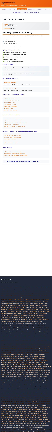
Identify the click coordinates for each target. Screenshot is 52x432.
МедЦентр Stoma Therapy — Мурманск (11, 142)
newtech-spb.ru (42, 362)
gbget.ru (49, 346)
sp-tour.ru (25, 419)
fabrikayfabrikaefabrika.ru (40, 317)
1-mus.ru (38, 311)
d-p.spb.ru (3, 403)
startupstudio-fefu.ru (33, 366)
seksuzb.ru (32, 325)
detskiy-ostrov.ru (31, 386)
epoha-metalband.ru (17, 382)
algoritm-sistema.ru (39, 364)
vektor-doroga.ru (13, 297)
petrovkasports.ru (21, 348)
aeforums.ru (35, 388)
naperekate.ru (3, 321)
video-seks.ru (34, 323)
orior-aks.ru (39, 405)
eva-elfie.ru (27, 354)
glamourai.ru (29, 423)
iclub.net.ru (3, 411)
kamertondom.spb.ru (29, 372)
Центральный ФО (12, 9)
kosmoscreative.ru (22, 401)
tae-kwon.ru (45, 376)
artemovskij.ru (44, 411)
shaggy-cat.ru (36, 303)
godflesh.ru (46, 364)
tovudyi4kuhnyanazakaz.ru (24, 325)
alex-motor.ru (25, 407)
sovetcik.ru (30, 421)
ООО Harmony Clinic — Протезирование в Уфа (12, 151)
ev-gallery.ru (46, 303)
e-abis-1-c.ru (42, 309)
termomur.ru (13, 358)
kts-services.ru (11, 309)
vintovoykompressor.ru (41, 368)
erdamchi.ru (29, 358)
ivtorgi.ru (34, 429)
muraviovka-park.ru (41, 358)
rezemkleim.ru (3, 364)
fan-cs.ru (29, 419)
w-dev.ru (47, 382)
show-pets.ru (41, 297)
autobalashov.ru (4, 368)
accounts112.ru (4, 303)
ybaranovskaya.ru (36, 421)
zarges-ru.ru (40, 366)
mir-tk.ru (13, 323)
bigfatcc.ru (31, 295)
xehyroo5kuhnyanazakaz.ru (30, 317)
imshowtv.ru (40, 417)
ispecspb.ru (29, 376)
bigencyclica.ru (25, 378)
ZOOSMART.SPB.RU (10, 415)
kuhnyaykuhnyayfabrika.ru (25, 327)
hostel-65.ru (3, 295)
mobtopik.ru (3, 419)
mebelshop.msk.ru (4, 401)
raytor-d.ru (18, 307)
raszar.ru (44, 323)
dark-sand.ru (17, 309)
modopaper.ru (39, 346)
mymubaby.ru (10, 382)
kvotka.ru (32, 374)
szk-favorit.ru (3, 407)
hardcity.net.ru (38, 425)
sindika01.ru (47, 309)
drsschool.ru (3, 415)
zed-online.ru (21, 319)
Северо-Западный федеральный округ (11, 5)
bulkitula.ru (47, 299)
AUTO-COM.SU (11, 399)
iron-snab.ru (36, 374)
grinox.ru (19, 411)
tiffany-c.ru (41, 401)
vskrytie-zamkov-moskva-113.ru (6, 319)
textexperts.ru (37, 360)
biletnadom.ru (15, 319)
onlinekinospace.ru (25, 366)
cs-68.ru (40, 321)
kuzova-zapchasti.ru (17, 425)
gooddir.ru (3, 386)
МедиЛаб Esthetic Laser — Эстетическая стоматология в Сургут (16, 155)
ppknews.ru (42, 421)
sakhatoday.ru (9, 388)
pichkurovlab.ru (31, 352)
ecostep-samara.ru (46, 401)
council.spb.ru (31, 409)
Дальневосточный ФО (17, 12)
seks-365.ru (29, 350)
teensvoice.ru (7, 354)
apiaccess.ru (30, 413)
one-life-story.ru (39, 301)
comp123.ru (46, 352)
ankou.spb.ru (37, 386)
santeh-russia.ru (34, 419)
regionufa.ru (22, 356)
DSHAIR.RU (47, 419)
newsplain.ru (28, 346)
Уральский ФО (39, 9)
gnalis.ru (42, 299)
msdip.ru (29, 362)
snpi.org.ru (16, 380)
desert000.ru (30, 429)
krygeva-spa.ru (27, 380)
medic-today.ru (37, 352)
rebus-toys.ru (3, 315)
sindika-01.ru (22, 309)
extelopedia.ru (46, 378)
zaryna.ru (31, 356)
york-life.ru (41, 348)
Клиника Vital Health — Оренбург (10, 104)
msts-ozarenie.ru (31, 411)
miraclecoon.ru (10, 299)
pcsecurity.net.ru (9, 419)
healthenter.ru (31, 360)
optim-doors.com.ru (4, 429)
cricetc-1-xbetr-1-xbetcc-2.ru (30, 301)
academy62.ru (3, 417)
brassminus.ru (34, 423)
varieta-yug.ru (3, 307)
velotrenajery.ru (20, 297)
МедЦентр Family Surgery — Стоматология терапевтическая (15, 122)
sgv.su (6, 386)
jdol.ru (33, 362)
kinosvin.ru (22, 384)
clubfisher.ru (18, 358)
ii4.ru (20, 427)
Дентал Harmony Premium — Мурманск (11, 100)
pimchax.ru (26, 319)
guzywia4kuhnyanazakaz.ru (40, 325)
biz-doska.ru (36, 354)
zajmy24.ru (43, 315)
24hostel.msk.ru (42, 382)
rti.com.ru (16, 417)
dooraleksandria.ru (18, 311)
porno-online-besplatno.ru (29, 348)
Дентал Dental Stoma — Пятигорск (10, 110)
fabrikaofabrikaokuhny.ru (5, 327)
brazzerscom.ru (15, 317)
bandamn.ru (25, 313)
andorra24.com (30, 427)
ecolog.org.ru (3, 372)
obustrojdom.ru (24, 421)
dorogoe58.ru (3, 425)
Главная (2, 5)
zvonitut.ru (19, 364)
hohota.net (17, 399)
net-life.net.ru (35, 372)
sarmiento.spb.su (40, 378)
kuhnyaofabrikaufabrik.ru (11, 321)
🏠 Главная (4, 9)
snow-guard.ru (35, 335)
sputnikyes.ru (23, 388)
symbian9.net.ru (41, 419)
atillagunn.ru (23, 307)
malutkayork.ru (32, 384)
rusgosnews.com (29, 382)
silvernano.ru (3, 297)
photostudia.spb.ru (34, 415)
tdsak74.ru (22, 374)
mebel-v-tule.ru (45, 417)
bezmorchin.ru (17, 376)
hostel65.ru (20, 299)
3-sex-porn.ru (42, 311)
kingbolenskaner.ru (18, 407)
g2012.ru (27, 303)
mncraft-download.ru (32, 364)
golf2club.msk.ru (29, 388)
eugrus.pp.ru (47, 374)
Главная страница (35, 161)
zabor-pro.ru (40, 423)
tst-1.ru (31, 303)
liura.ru (24, 299)
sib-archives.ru (36, 309)
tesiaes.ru (30, 403)
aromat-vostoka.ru (31, 399)
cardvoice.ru (34, 346)
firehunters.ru (33, 299)
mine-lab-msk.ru (33, 311)
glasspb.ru (28, 299)
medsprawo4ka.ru (21, 317)
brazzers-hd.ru (31, 319)
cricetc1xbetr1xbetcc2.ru (11, 307)
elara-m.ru (19, 368)
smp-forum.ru (10, 401)
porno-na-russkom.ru (15, 295)
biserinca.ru (27, 417)
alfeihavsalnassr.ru (4, 348)
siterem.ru (26, 409)
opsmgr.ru (41, 303)
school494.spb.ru (4, 382)
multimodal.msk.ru (46, 388)
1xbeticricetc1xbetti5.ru (34, 307)
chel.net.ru (33, 380)
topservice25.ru (4, 427)
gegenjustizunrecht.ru (47, 366)
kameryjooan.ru (38, 411)
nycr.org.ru (14, 429)
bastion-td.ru (16, 401)
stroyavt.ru (12, 374)
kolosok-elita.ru (39, 376)
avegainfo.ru (13, 378)
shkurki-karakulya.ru (33, 370)
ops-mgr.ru (7, 305)
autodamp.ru (3, 346)
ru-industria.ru (3, 366)
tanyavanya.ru (18, 362)
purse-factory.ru (4, 313)
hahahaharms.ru (22, 303)
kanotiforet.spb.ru (40, 370)
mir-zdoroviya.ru (15, 409)
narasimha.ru (8, 346)
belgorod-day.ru (21, 352)
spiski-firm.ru (14, 368)
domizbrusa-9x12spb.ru (43, 335)
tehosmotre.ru (44, 305)
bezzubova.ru (29, 405)
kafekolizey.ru (44, 409)
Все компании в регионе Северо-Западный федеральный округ (18, 161)
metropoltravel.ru (42, 354)
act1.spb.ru (36, 407)
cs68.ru (22, 323)
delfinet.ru (46, 295)
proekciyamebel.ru (12, 423)
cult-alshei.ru (47, 421)
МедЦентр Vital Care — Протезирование (11, 124)
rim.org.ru (24, 423)
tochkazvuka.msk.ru (15, 405)
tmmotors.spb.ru (4, 421)
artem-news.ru (21, 417)
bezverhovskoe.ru (44, 413)
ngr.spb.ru (23, 382)
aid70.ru (7, 413)
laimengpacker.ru (10, 425)
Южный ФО (26, 12)
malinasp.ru (17, 384)
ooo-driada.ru (3, 409)
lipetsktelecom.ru (16, 325)
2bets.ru (35, 368)
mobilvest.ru (43, 399)
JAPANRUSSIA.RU (4, 423)
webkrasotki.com (19, 386)
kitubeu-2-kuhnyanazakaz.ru (21, 321)
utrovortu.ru (10, 368)
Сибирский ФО (47, 9)
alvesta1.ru (42, 386)
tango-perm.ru (44, 384)
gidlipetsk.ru (47, 407)
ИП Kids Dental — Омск (8, 108)
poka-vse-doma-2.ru (11, 303)
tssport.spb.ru (23, 427)
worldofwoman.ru (4, 360)
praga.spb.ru (8, 372)
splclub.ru (37, 348)
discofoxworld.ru (4, 299)
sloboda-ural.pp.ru (4, 399)
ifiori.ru (38, 429)
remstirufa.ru (23, 358)
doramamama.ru (35, 358)
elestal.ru (8, 297)
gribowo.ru (38, 299)
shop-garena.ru (22, 301)
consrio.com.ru (3, 378)
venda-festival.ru (4, 311)
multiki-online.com (11, 386)
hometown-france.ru (4, 301)
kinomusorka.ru (25, 368)
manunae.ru (44, 346)
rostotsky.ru (17, 356)
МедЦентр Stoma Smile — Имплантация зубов (12, 120)
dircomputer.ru (26, 360)
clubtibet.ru (34, 405)
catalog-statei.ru (43, 429)
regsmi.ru (6, 384)
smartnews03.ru (47, 297)
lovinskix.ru (36, 297)
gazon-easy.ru (8, 411)
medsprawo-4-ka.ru (24, 315)
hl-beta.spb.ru (47, 380)
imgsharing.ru (13, 354)
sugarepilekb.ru (14, 411)
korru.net (34, 378)
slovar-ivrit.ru (14, 350)
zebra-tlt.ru (9, 366)
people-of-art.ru (23, 405)
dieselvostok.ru (35, 382)
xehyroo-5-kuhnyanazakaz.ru (32, 321)
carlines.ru (8, 407)
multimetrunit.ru (20, 419)
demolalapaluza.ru (11, 362)
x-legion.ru (31, 309)
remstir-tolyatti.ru (24, 362)
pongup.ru (15, 299)
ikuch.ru (10, 429)
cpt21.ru (24, 376)
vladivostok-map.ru (28, 323)
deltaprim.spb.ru (38, 384)
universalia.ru (42, 356)
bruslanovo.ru (21, 409)
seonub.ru (15, 364)
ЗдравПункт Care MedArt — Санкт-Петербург (12, 135)
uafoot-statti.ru (41, 307)
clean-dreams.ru (11, 360)
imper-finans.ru (19, 423)
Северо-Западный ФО (21, 9)
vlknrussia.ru (18, 323)
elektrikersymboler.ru (16, 388)
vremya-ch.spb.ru (24, 429)
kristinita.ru (21, 360)
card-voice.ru (21, 335)
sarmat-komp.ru (13, 370)
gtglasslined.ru (15, 427)
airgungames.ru (32, 305)
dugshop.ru (43, 380)
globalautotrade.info (36, 413)
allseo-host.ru (38, 305)
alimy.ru (20, 399)
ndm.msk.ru (18, 413)
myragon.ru (40, 415)
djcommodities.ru (15, 346)
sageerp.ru (23, 425)
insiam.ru (8, 378)
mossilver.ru (48, 403)
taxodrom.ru (28, 425)
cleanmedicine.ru (8, 350)
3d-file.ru (27, 307)
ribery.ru (2, 350)
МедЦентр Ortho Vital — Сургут (10, 98)
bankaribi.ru (40, 323)
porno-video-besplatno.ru (21, 350)
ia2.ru (21, 376)
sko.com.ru (14, 403)
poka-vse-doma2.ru (25, 305)
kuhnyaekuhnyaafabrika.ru (15, 327)
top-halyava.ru (45, 301)
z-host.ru (36, 319)
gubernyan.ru (9, 427)
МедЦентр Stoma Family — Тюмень (10, 106)
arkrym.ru (16, 360)
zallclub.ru (40, 388)
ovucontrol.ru (34, 350)
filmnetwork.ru (11, 384)
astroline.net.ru (30, 407)
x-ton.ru (24, 346)
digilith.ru (26, 352)
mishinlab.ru (22, 295)
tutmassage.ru (47, 370)
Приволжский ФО (31, 9)
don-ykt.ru (3, 354)
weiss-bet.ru (27, 356)
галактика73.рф (8, 403)
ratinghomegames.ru (46, 425)
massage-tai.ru (9, 364)
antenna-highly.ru (26, 311)
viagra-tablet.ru (10, 313)
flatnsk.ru (12, 407)
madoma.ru (11, 348)
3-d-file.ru (17, 303)
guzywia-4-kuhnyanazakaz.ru (6, 323)
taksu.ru (42, 352)
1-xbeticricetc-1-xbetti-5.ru (13, 301)
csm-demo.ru (19, 305)
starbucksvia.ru (40, 295)
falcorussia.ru (14, 372)
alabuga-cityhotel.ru (16, 315)
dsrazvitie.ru (33, 425)
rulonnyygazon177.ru (28, 335)
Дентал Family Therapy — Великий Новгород (12, 137)
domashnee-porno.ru (20, 354)
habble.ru (35, 295)
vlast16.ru (30, 378)
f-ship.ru (2, 384)
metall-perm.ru (12, 413)
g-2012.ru (3, 305)
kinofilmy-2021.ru (4, 362)
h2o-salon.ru (26, 384)
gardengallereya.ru (10, 417)
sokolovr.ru (37, 362)
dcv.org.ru (48, 429)
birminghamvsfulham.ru (5, 370)
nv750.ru (20, 346)
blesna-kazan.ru (42, 403)
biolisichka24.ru (24, 364)
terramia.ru (45, 415)
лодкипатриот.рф (38, 409)
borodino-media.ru (10, 356)
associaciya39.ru (4, 376)
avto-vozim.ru (41, 372)
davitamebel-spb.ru (20, 403)
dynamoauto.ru (44, 405)
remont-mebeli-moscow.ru (5, 358)
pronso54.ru (26, 297)
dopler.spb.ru (3, 413)
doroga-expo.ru (47, 348)
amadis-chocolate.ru (25, 370)
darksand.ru (44, 313)
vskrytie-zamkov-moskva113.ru (6, 325)
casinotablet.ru (36, 356)
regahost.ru (34, 376)
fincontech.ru (30, 313)
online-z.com (25, 399)
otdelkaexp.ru (38, 399)
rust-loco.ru (38, 380)
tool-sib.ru (14, 419)
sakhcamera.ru (47, 372)
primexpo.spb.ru (11, 376)
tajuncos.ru (15, 348)
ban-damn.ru (48, 311)
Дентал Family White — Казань (9, 102)
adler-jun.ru (20, 313)
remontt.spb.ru (27, 415)
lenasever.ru (31, 297)
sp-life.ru (27, 309)
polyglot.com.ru (42, 407)
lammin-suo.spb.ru (4, 380)
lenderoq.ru (3, 405)
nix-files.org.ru (3, 388)
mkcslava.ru (31, 368)
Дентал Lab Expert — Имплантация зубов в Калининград (14, 153)
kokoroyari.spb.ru (35, 403)
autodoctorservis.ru (20, 372)
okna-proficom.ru (14, 366)
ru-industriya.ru (3, 352)
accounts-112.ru (13, 305)
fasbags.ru (15, 313)
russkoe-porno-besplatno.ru (12, 352)
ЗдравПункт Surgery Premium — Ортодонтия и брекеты (14, 126)
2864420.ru (30, 315)
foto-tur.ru (31, 354)
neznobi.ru (27, 295)
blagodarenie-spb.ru (37, 315)
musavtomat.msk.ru (17, 421)
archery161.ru (18, 378)
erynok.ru (20, 366)
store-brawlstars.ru (11, 311)
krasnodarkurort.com (33, 417)
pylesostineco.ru (25, 411)
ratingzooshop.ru (24, 413)
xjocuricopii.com (10, 421)
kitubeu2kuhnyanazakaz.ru (44, 319)
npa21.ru (18, 429)
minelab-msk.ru (9, 315)
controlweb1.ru (17, 374)
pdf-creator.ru (47, 386)
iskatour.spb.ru (11, 380)
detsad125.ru (9, 409)
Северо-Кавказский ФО (34, 12)
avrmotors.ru (29, 401)
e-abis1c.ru (47, 307)
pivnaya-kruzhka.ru (44, 360)
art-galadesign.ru (35, 401)
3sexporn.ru (36, 313)
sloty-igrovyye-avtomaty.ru (42, 350)
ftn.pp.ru (44, 423)
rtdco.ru (48, 333)
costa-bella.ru (42, 374)
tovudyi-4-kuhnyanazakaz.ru (6, 317)
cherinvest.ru (24, 386)
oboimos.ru (42, 427)
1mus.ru (40, 313)
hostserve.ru (8, 295)
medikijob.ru (22, 415)
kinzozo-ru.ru (27, 374)
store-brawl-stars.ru (4, 309)
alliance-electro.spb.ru (5, 374)
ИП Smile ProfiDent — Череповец (10, 139)
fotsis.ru (26, 403)
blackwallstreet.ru (36, 427)
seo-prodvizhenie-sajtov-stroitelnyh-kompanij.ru (9, 335)
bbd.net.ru (48, 399)
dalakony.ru (17, 415)
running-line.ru (21, 380)
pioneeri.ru (19, 370)
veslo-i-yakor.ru (3, 356)
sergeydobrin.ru (9, 405)
